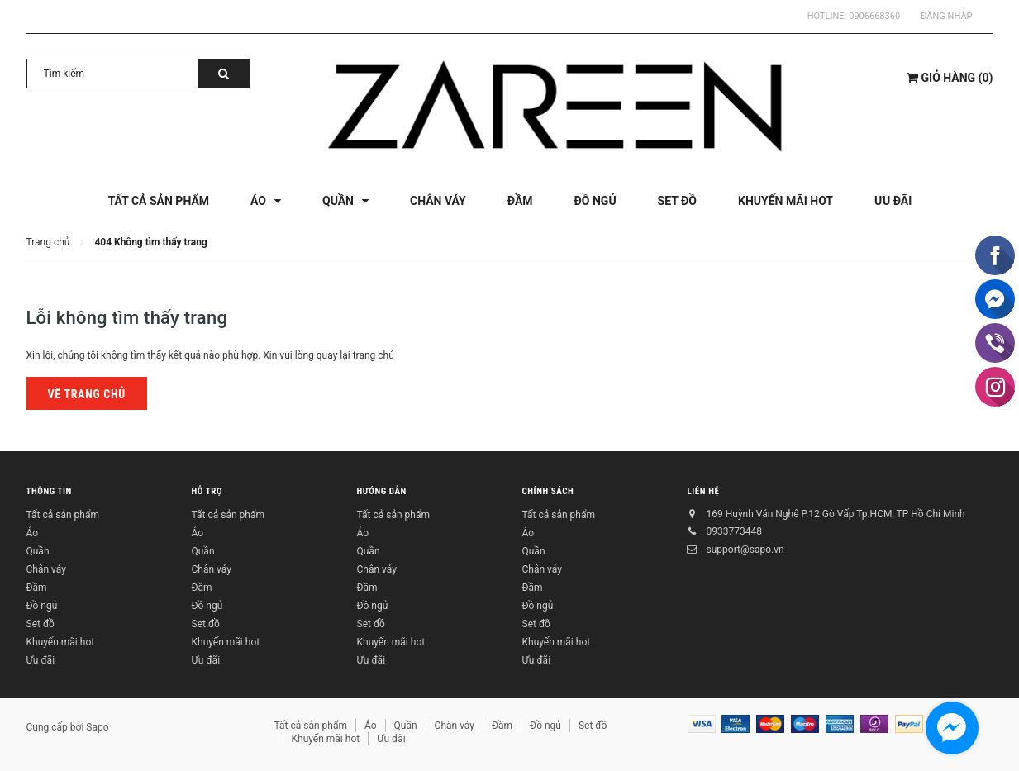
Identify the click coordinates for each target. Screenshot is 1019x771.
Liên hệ (704, 491)
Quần (38, 551)
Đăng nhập (946, 16)
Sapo (97, 727)
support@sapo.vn (745, 549)
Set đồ (40, 624)
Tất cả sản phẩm (62, 515)
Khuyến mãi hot (60, 642)
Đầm (36, 587)
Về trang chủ (87, 394)
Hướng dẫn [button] (382, 491)
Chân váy (46, 569)
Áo (32, 533)
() (950, 77)
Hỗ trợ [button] (207, 491)
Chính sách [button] (548, 491)
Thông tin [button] (49, 491)
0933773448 (734, 531)
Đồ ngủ (42, 606)
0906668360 (874, 16)
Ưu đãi (40, 660)
